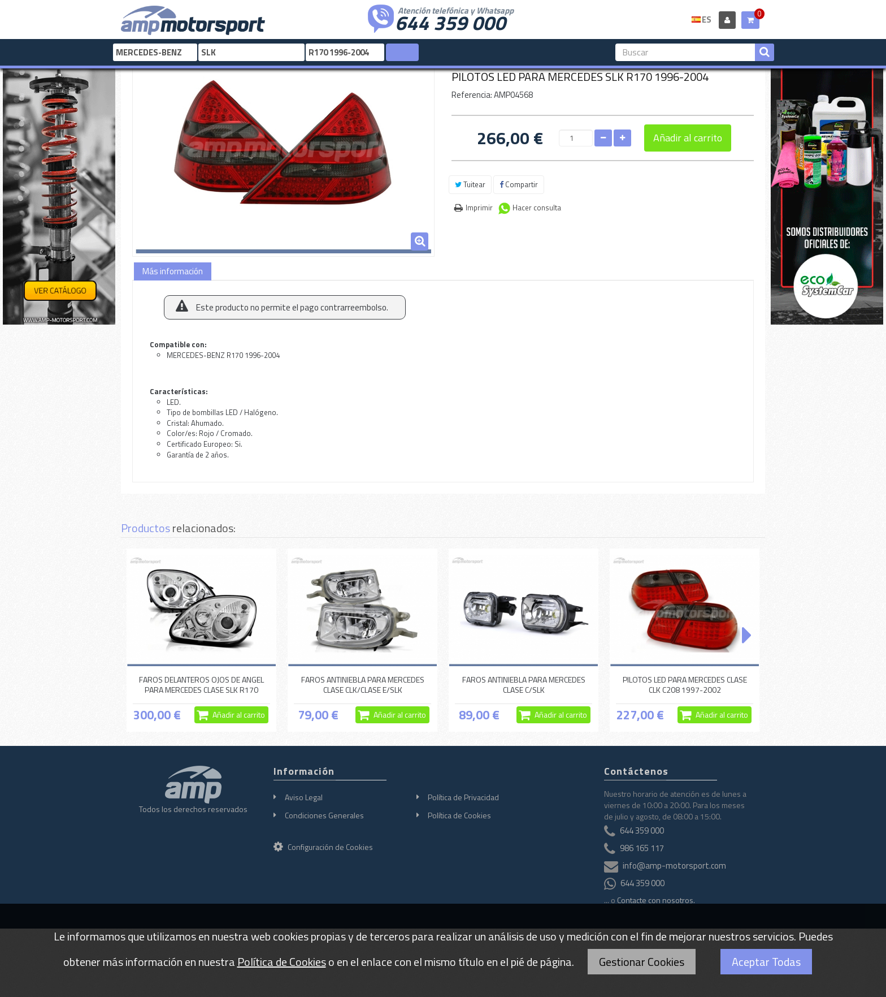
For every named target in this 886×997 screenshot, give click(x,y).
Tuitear (470, 184)
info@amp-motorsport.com (674, 865)
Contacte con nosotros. (656, 900)
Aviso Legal (304, 797)
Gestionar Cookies (641, 961)
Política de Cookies (459, 815)
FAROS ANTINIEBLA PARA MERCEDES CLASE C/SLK (523, 685)
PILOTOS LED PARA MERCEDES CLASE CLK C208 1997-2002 (685, 685)
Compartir (519, 184)
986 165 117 (642, 847)
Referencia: (471, 95)
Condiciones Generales (324, 815)
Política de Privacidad (463, 797)
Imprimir (479, 207)
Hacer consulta (537, 207)
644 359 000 (450, 21)
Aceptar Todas (766, 961)
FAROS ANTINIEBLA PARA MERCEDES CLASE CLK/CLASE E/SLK (362, 685)
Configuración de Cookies (323, 847)
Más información (172, 271)
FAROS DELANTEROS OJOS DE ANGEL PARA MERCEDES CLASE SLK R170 (201, 685)
